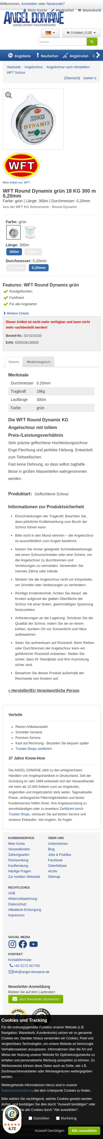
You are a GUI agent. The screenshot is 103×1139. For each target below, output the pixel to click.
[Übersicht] (72, 78)
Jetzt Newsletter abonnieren (36, 998)
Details (14, 362)
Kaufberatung (18, 866)
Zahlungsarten (18, 855)
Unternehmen (58, 844)
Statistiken (41, 1118)
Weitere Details (16, 313)
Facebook (55, 860)
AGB (11, 893)
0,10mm (16, 268)
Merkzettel (62, 10)
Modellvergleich (38, 362)
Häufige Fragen (19, 871)
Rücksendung (18, 860)
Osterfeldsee (57, 866)
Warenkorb (89, 10)
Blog (51, 849)
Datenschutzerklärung (17, 1090)
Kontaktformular (20, 960)
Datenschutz (17, 904)
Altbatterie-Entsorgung (24, 910)
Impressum (16, 915)
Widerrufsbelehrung (22, 899)
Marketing (69, 1118)
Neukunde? (55, 4)
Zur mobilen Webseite (24, 877)
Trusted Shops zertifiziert (33, 749)
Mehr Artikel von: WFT (16, 182)
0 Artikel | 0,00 (81, 33)
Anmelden (29, 4)
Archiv (52, 871)
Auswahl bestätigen (50, 1130)
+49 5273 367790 (24, 965)
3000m (33, 252)
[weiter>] (89, 78)
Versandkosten (19, 849)
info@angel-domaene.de (28, 972)
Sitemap (54, 877)
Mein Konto (35, 10)
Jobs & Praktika (59, 855)
